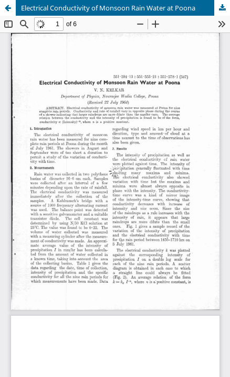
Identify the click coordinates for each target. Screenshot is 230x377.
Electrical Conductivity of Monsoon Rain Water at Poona (108, 8)
